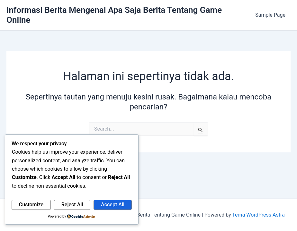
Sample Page (270, 15)
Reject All (72, 204)
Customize (31, 204)
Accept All (112, 204)
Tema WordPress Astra (258, 215)
